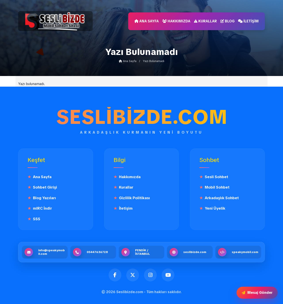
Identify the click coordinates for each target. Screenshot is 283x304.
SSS (36, 218)
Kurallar (205, 21)
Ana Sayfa (146, 21)
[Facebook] (115, 275)
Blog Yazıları (44, 197)
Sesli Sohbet (216, 176)
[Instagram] (150, 275)
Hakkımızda (176, 21)
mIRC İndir (42, 208)
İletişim (248, 21)
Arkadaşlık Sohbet (222, 197)
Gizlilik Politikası (134, 197)
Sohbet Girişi (45, 187)
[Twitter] (132, 275)
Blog (227, 21)
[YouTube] (168, 275)
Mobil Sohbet (217, 187)
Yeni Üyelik (215, 208)
